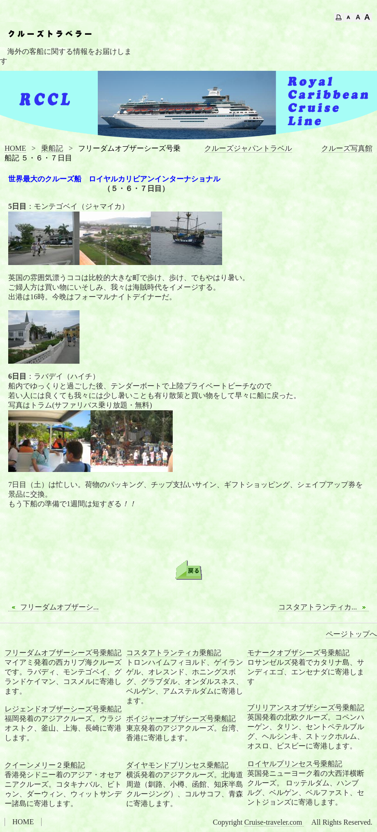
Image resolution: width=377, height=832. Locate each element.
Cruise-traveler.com (274, 822)
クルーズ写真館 (346, 148)
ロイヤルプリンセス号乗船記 (294, 764)
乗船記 (52, 148)
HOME (15, 148)
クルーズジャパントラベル (248, 148)
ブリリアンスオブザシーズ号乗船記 (305, 707)
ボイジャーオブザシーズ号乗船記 (181, 718)
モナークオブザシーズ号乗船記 (298, 653)
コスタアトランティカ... (323, 607)
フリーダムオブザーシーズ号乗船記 (63, 653)
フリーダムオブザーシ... (53, 607)
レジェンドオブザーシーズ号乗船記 (63, 709)
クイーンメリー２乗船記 (45, 765)
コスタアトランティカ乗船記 (173, 653)
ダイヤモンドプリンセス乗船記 (177, 765)
